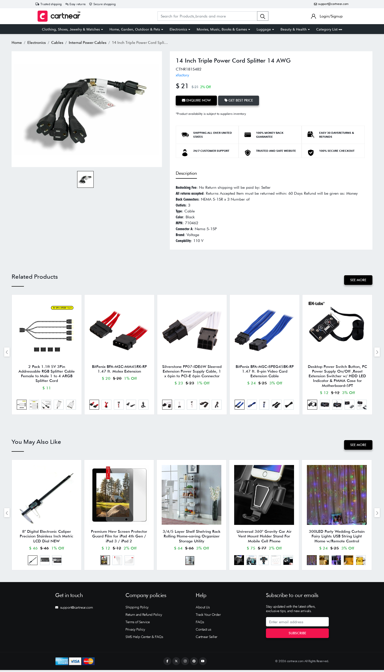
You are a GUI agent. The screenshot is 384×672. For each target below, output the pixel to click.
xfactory (182, 75)
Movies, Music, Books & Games (222, 29)
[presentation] (7, 352)
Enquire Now (196, 100)
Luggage (264, 29)
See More (358, 280)
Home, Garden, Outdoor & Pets (134, 29)
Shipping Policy (137, 609)
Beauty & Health (293, 29)
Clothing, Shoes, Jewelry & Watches (71, 29)
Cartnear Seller (206, 639)
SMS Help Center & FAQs (144, 639)
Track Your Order (208, 616)
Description (186, 173)
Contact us (203, 631)
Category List (329, 29)
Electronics (178, 29)
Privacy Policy (135, 631)
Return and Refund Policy (143, 616)
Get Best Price (239, 100)
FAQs (200, 624)
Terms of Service (137, 624)
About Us (202, 609)
